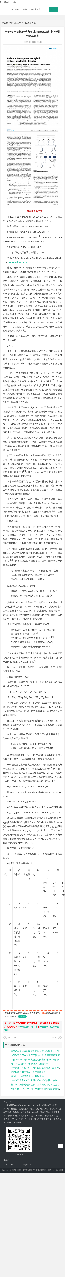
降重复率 (43, 1027)
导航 (14, 2)
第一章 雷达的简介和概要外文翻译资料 (30, 1064)
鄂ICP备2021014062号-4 (43, 1170)
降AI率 (34, 1027)
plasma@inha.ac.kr (18, 262)
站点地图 (60, 1170)
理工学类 (18, 23)
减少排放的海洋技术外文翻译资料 (27, 1076)
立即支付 (22, 1016)
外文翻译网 (7, 23)
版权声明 (9, 1164)
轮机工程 (27, 23)
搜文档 (53, 9)
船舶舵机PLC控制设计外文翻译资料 (28, 1072)
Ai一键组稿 (23, 1027)
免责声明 (27, 1164)
